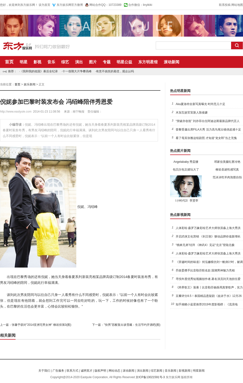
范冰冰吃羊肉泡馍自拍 (227, 177)
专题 (107, 62)
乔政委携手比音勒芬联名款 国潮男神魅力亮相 (205, 270)
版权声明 (100, 370)
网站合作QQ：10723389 (105, 5)
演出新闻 (142, 370)
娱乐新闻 (29, 84)
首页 (9, 61)
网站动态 (114, 370)
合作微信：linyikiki (140, 5)
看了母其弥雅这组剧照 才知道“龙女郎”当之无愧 (206, 138)
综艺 (65, 62)
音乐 (51, 62)
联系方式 (72, 370)
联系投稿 (225, 5)
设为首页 (44, 5)
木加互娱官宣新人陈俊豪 (192, 112)
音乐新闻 (170, 370)
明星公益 (124, 62)
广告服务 (58, 370)
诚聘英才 (86, 370)
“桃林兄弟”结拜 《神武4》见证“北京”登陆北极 (205, 245)
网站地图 (237, 5)
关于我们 (44, 370)
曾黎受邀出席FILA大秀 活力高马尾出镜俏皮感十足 (208, 129)
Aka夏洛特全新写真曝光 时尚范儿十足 (200, 104)
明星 (23, 62)
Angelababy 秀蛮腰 (186, 161)
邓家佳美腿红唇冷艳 (227, 161)
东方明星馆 (148, 62)
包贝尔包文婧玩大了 (186, 169)
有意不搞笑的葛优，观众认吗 (115, 71)
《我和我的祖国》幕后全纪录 (39, 71)
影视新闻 (185, 370)
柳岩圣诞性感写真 (227, 169)
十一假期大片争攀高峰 (77, 71)
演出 (79, 62)
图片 (93, 62)
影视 (37, 62)
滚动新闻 (171, 62)
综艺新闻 (156, 370)
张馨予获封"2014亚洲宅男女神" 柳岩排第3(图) (41, 324)
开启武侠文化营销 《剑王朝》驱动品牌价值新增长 (208, 236)
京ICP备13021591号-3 (150, 377)
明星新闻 (199, 370)
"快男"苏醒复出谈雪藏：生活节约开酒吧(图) (132, 324)
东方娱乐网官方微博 (70, 5)
